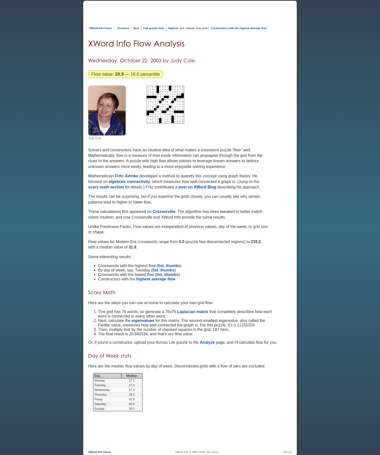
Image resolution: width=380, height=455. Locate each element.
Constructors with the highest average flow (239, 28)
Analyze (207, 342)
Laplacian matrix (192, 312)
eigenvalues (143, 320)
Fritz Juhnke (126, 176)
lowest (190, 28)
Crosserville (164, 211)
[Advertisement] (178, 12)
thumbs (173, 266)
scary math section (106, 187)
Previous (123, 28)
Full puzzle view (153, 28)
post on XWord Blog (197, 187)
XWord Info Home (100, 28)
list (161, 266)
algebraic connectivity (129, 182)
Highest (173, 28)
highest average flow (155, 279)
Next (136, 28)
